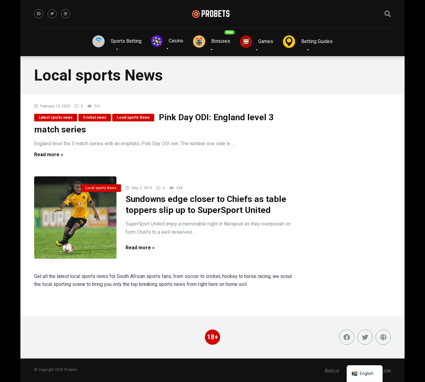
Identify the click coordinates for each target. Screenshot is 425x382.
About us (331, 370)
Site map (383, 370)
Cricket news (94, 117)
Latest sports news (56, 117)
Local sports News (133, 117)
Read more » (48, 154)
